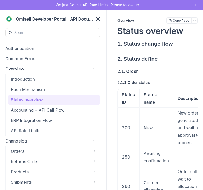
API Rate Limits (95, 5)
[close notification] (195, 5)
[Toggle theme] (98, 19)
